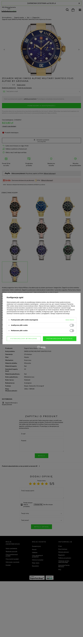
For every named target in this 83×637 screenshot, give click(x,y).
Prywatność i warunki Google (62, 308)
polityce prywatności (64, 306)
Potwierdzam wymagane (23, 338)
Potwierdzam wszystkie (60, 338)
